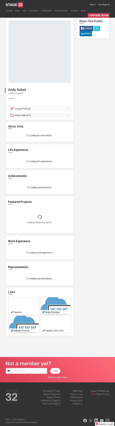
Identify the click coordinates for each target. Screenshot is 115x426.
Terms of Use (76, 394)
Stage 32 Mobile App (100, 391)
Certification (46, 11)
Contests (74, 11)
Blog (17, 11)
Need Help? (78, 391)
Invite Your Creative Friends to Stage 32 (21, 422)
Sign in (92, 4)
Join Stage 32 (104, 4)
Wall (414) (40, 115)
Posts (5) (40, 108)
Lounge (9, 11)
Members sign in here (57, 377)
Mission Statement (51, 394)
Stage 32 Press (53, 397)
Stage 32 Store (102, 394)
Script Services (61, 11)
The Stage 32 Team (51, 391)
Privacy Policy (76, 400)
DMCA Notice (77, 397)
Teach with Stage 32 (51, 404)
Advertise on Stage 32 (50, 400)
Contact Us (78, 404)
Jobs (24, 11)
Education (33, 11)
